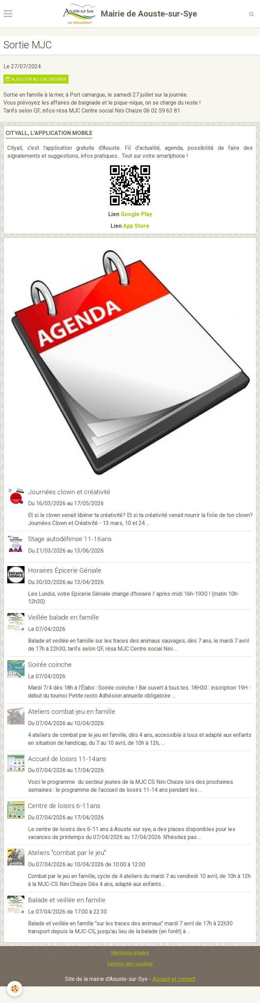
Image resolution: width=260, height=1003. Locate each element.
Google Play (136, 214)
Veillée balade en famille (63, 617)
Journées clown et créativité (69, 492)
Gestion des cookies (130, 964)
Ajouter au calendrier (36, 79)
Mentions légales (130, 953)
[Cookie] (14, 988)
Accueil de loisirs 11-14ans (67, 758)
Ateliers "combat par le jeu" (67, 853)
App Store (136, 226)
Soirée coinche (50, 665)
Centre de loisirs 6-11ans (64, 806)
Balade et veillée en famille (66, 900)
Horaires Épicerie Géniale (64, 570)
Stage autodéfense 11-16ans (70, 539)
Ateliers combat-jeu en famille (71, 711)
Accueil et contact (173, 979)
